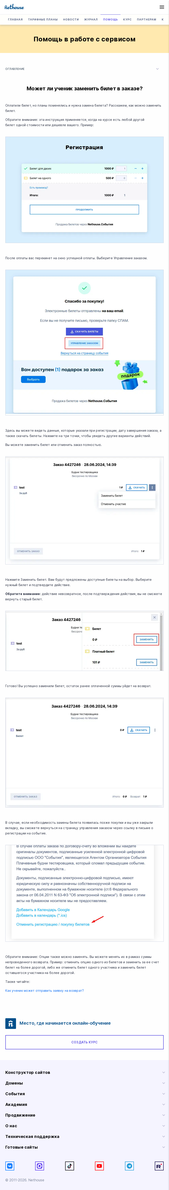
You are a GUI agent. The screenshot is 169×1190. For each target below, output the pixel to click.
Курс (127, 19)
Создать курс (84, 1042)
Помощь (110, 19)
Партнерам (146, 19)
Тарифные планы (43, 19)
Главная (15, 19)
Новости (71, 19)
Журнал (91, 19)
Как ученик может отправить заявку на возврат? (44, 990)
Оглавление (82, 69)
